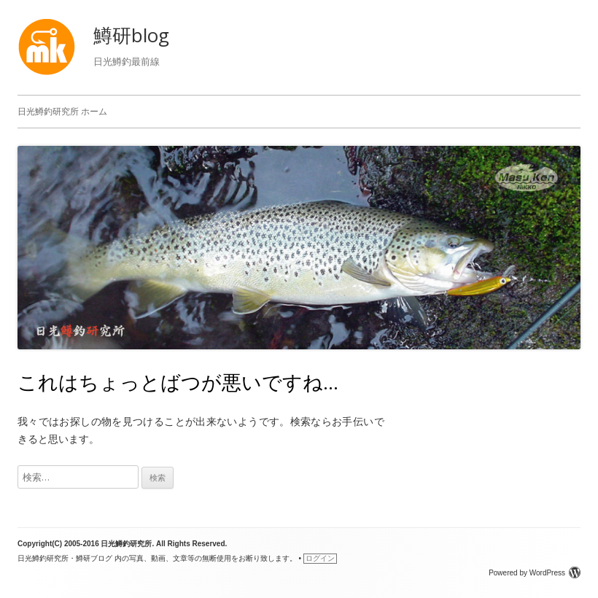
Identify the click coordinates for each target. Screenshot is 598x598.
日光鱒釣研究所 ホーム (62, 111)
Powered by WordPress (534, 573)
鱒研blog (131, 35)
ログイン (320, 558)
